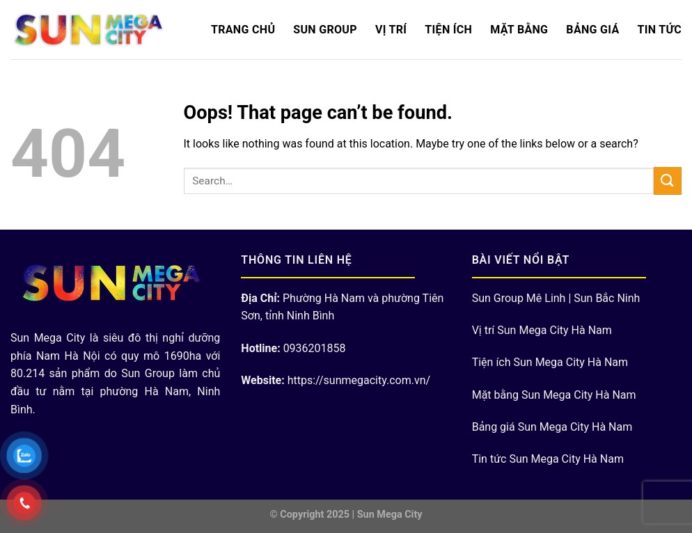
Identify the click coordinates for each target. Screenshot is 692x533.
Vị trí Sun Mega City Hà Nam (542, 330)
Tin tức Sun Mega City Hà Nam (548, 459)
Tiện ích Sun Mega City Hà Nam (550, 362)
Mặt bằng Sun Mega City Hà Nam (554, 394)
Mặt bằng (519, 29)
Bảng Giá (592, 29)
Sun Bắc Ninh (607, 298)
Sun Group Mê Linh (519, 298)
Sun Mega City (390, 514)
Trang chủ (243, 29)
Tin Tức (660, 29)
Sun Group (325, 29)
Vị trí (391, 29)
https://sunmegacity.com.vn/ (359, 380)
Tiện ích (448, 29)
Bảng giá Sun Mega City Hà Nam (552, 426)
